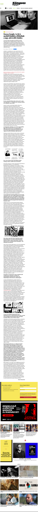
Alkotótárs (10, 8)
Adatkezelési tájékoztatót (29, 394)
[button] (0, 8)
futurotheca (18, 8)
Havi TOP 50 (14, 8)
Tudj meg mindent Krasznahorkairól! (29, 6)
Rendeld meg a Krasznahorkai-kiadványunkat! (27, 8)
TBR (8, 8)
